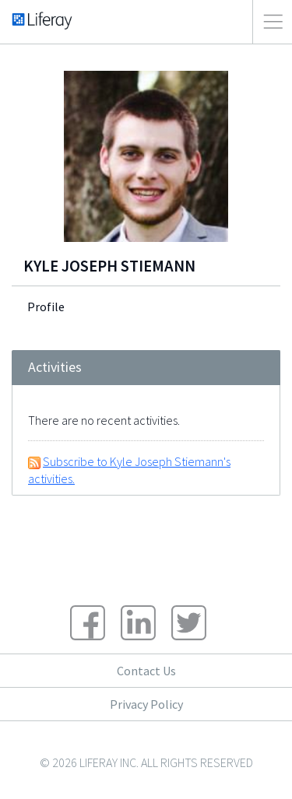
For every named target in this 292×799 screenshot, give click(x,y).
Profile (46, 306)
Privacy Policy (146, 704)
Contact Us (146, 670)
